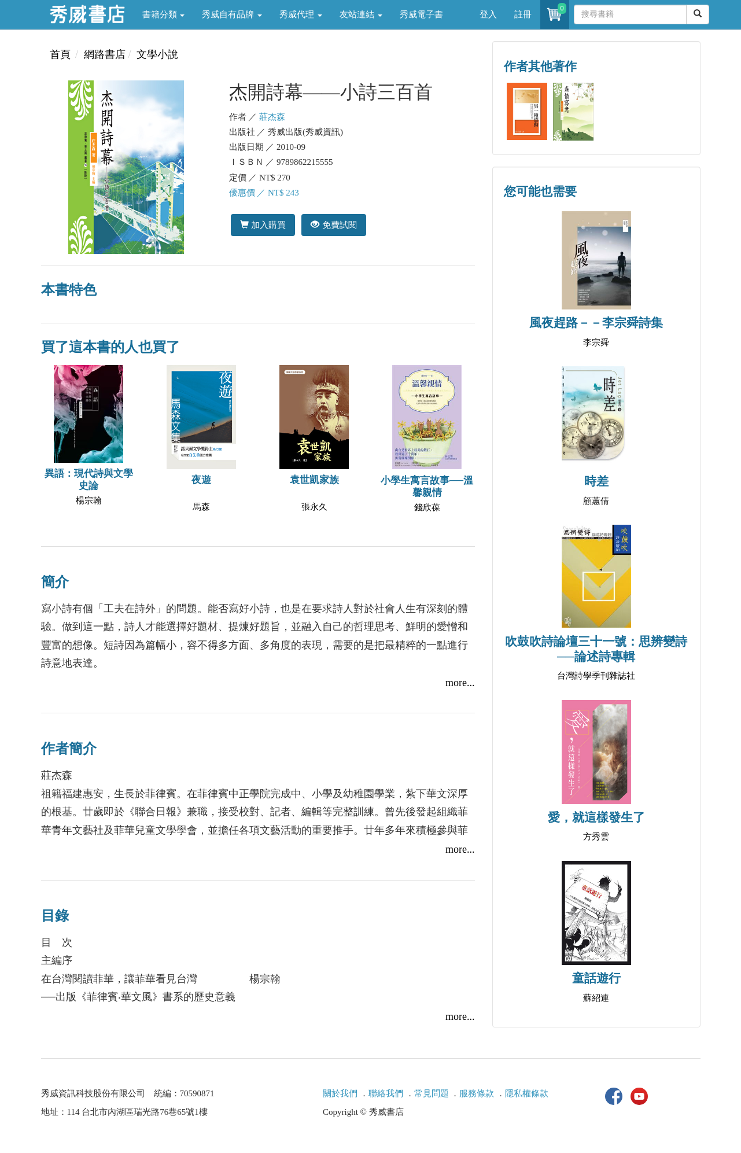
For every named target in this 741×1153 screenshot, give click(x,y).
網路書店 (105, 54)
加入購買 (263, 225)
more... (459, 682)
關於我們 (340, 1093)
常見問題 (431, 1093)
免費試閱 (333, 225)
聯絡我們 (385, 1093)
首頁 (60, 54)
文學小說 (157, 54)
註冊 (523, 14)
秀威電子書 (421, 14)
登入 (488, 14)
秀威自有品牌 (232, 14)
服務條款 (476, 1093)
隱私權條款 (526, 1093)
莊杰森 (272, 116)
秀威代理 (300, 14)
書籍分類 (163, 14)
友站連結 (361, 14)
